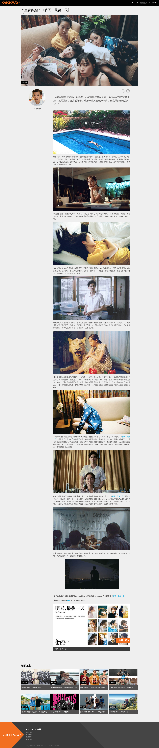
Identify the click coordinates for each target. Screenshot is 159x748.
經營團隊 (29, 737)
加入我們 (29, 739)
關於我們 (29, 732)
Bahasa (152, 3)
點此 (68, 601)
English (134, 3)
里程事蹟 (29, 734)
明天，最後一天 (118, 496)
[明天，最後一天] (91, 627)
